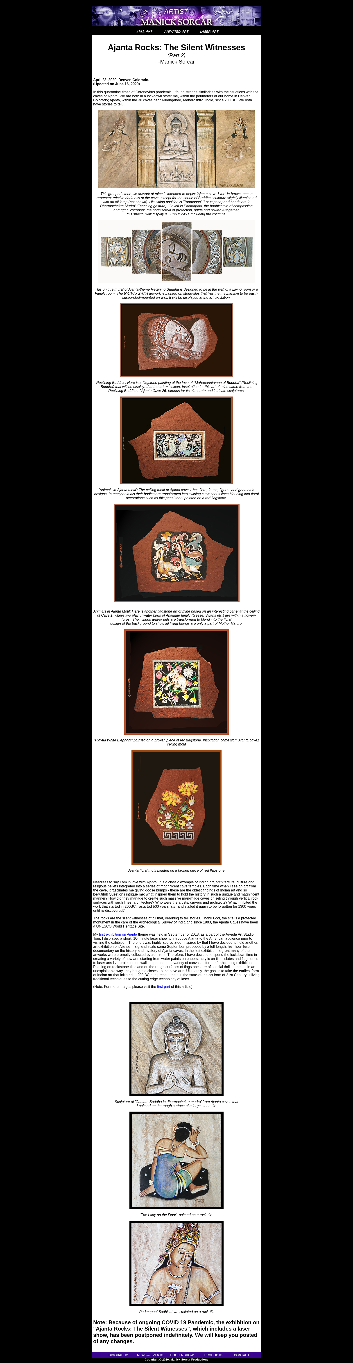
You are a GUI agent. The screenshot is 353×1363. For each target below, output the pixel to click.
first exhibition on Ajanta (118, 934)
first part (163, 987)
